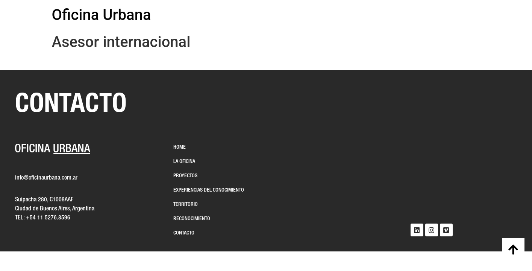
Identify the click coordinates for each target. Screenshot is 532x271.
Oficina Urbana (101, 15)
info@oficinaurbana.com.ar (46, 178)
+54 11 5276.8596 (48, 218)
